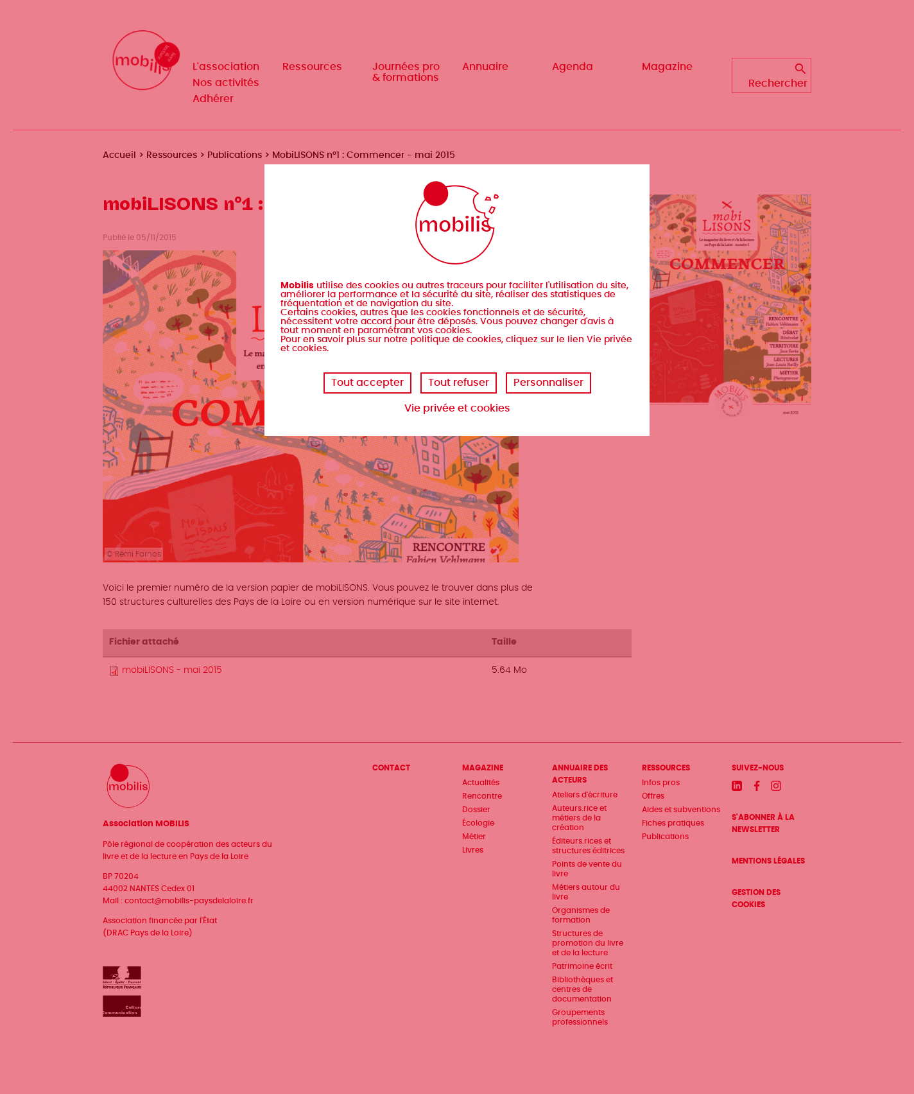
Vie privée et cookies (457, 408)
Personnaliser (548, 383)
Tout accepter (367, 383)
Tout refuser (458, 383)
